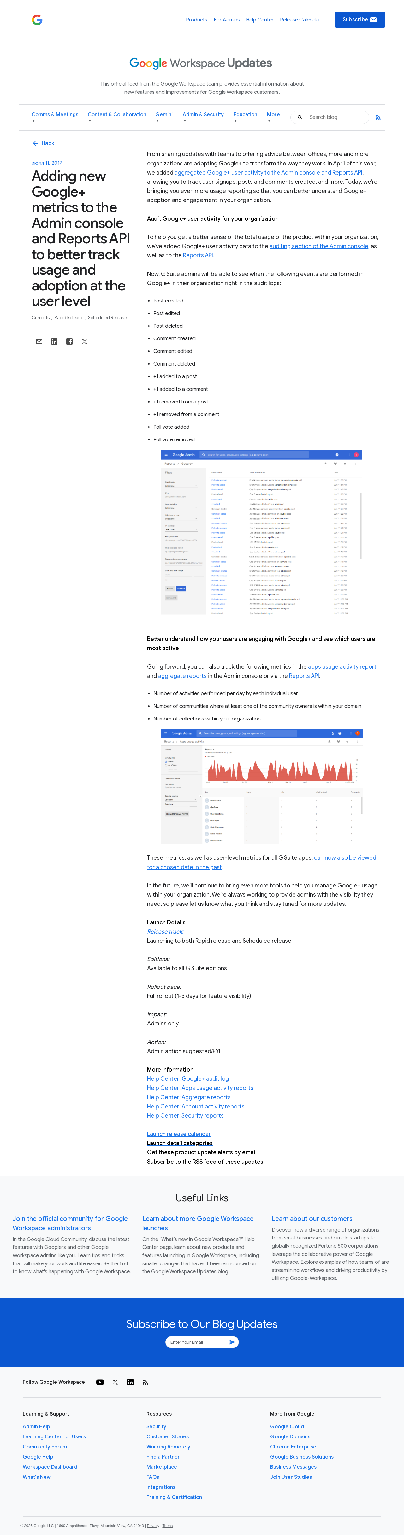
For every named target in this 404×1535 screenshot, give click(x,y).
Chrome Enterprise (293, 1447)
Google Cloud (287, 1427)
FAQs (152, 1477)
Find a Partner (163, 1457)
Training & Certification (174, 1497)
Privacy (153, 1526)
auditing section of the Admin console (319, 246)
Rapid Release (69, 317)
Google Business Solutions (302, 1457)
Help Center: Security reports (185, 1115)
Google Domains (290, 1437)
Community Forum (45, 1447)
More (273, 117)
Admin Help (36, 1427)
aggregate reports (182, 675)
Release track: (165, 931)
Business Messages (293, 1467)
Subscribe (360, 20)
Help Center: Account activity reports (196, 1106)
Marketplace (161, 1467)
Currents (41, 317)
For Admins (227, 20)
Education (245, 117)
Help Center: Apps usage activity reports (200, 1087)
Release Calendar (300, 20)
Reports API (198, 255)
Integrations (160, 1487)
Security (156, 1427)
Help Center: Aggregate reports (189, 1097)
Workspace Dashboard (50, 1467)
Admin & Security (203, 117)
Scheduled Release (107, 317)
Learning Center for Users (54, 1437)
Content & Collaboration (117, 117)
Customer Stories (167, 1437)
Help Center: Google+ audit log (188, 1078)
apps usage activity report (342, 666)
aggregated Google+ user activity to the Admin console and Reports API (268, 172)
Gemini (164, 117)
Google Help (38, 1457)
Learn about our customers (312, 1219)
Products (196, 20)
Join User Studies (291, 1477)
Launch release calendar (179, 1134)
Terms (167, 1526)
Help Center (260, 20)
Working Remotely (168, 1447)
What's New (37, 1477)
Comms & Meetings (55, 117)
